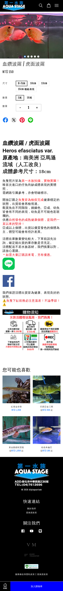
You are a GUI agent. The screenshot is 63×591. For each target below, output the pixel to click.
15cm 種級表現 (26, 89)
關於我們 (31, 508)
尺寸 (5, 83)
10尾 (29, 97)
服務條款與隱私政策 (25, 574)
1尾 (20, 97)
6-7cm (21, 83)
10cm (33, 83)
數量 (5, 97)
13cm (44, 83)
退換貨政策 (31, 512)
